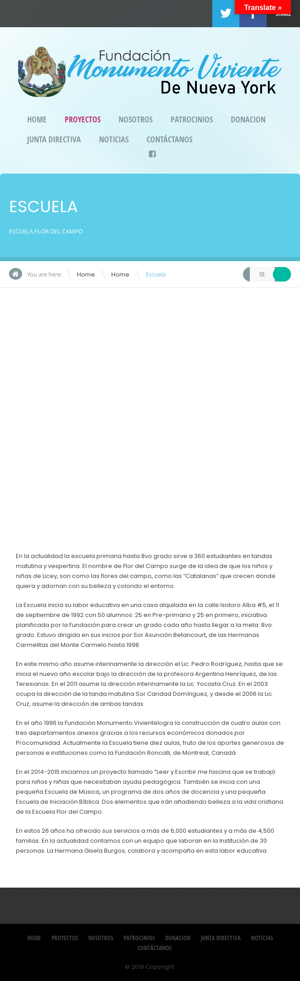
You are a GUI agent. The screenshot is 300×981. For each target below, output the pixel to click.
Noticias (114, 139)
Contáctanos (169, 139)
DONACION (248, 119)
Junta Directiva (54, 139)
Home (37, 119)
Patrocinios (192, 119)
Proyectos (82, 119)
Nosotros (135, 119)
